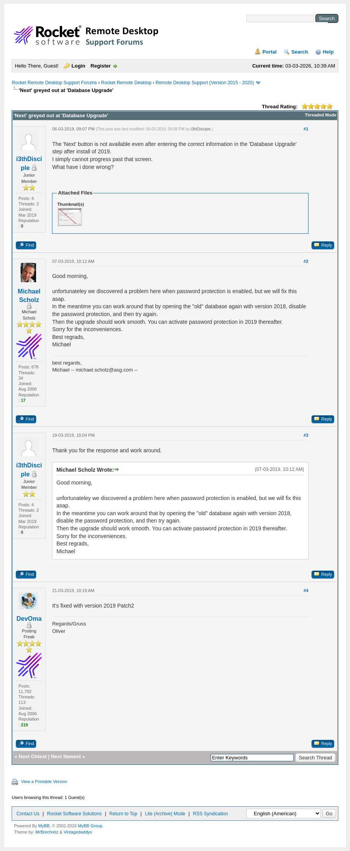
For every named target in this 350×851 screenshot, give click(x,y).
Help (328, 52)
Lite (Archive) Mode (165, 813)
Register (100, 66)
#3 (305, 435)
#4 (305, 590)
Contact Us (27, 813)
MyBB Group (90, 825)
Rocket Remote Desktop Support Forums (54, 82)
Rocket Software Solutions (74, 813)
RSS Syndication (210, 813)
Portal (269, 52)
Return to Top (123, 813)
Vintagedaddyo (78, 832)
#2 (305, 261)
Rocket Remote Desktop (126, 82)
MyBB (44, 825)
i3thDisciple (200, 129)
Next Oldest (33, 756)
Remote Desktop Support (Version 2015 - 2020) (205, 82)
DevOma (29, 618)
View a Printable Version (44, 781)
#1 (305, 129)
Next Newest (66, 756)
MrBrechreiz (46, 832)
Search (299, 52)
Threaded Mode (320, 115)
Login (78, 66)
